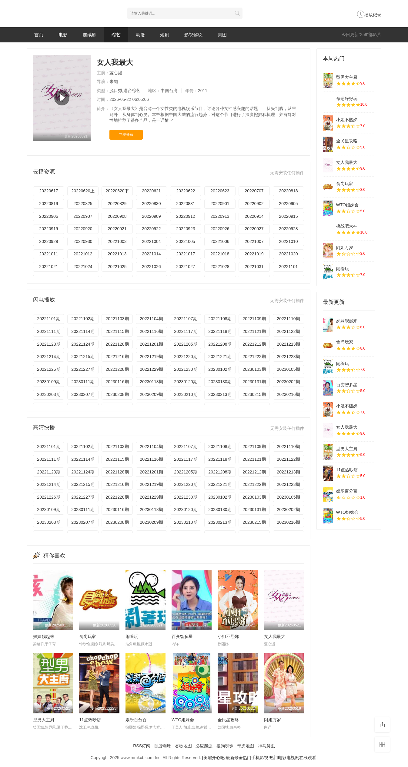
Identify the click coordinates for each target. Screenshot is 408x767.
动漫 (140, 34)
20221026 (151, 266)
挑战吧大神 (346, 226)
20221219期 (151, 356)
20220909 (151, 216)
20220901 (219, 203)
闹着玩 (131, 636)
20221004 (151, 241)
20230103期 (254, 369)
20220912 (185, 216)
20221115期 (117, 331)
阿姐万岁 (272, 719)
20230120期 (185, 381)
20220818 (288, 190)
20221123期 (48, 344)
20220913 (219, 216)
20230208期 (117, 394)
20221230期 (185, 369)
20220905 (288, 203)
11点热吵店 (90, 719)
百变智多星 (182, 636)
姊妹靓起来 (43, 636)
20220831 (185, 203)
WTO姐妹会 (183, 719)
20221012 (82, 253)
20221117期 (185, 331)
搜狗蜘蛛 (224, 745)
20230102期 (219, 369)
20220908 (117, 216)
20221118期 (219, 331)
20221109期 (254, 318)
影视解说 (193, 34)
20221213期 (288, 344)
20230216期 (288, 394)
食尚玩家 (87, 636)
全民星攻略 (228, 719)
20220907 (82, 216)
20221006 (219, 241)
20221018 (219, 253)
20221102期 (82, 318)
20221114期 (82, 331)
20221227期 (82, 369)
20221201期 (151, 344)
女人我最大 (274, 636)
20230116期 (117, 381)
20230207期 (82, 394)
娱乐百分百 (136, 719)
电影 (63, 34)
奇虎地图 (245, 745)
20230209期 (151, 394)
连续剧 (89, 34)
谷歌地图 (183, 745)
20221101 (288, 266)
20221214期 (48, 356)
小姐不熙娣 (228, 636)
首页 (38, 34)
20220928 (288, 228)
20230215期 (254, 394)
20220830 (151, 203)
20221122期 (288, 331)
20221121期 (254, 331)
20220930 (82, 241)
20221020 (288, 253)
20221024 (82, 266)
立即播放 (126, 134)
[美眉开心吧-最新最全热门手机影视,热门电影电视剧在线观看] (259, 757)
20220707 (254, 190)
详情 (167, 120)
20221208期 (219, 344)
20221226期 (48, 369)
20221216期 (117, 356)
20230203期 (48, 394)
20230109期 (48, 381)
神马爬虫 (266, 745)
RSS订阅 (141, 745)
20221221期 (219, 356)
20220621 (151, 190)
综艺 (116, 34)
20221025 (117, 266)
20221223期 (288, 356)
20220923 (185, 228)
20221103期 (117, 318)
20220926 (219, 228)
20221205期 (185, 344)
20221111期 (48, 331)
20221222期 (254, 356)
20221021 (48, 266)
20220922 (151, 228)
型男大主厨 (43, 719)
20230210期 (185, 394)
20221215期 (82, 356)
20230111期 (82, 381)
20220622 (185, 190)
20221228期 (117, 369)
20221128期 (117, 344)
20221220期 (185, 356)
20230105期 (288, 369)
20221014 (151, 253)
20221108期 (219, 318)
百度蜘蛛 (162, 745)
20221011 (48, 253)
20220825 (82, 203)
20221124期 (82, 344)
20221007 (254, 241)
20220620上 (82, 190)
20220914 (254, 216)
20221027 (185, 266)
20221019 (254, 253)
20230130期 (219, 381)
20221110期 (288, 318)
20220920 (82, 228)
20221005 (185, 241)
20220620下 (117, 190)
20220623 (219, 190)
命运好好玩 (346, 98)
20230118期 (151, 381)
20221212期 (254, 344)
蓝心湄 (115, 72)
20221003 (117, 241)
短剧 (164, 34)
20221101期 (48, 318)
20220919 (48, 228)
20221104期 (151, 318)
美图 (222, 34)
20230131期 (254, 381)
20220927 (254, 228)
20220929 (48, 241)
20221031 (254, 266)
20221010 (288, 241)
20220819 (48, 203)
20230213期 (219, 394)
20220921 (117, 228)
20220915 (288, 216)
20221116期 (151, 331)
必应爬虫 (204, 745)
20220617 (48, 190)
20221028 (219, 266)
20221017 (185, 253)
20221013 (117, 253)
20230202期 (288, 381)
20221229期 (151, 369)
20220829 (117, 203)
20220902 (254, 203)
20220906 (48, 216)
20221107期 (185, 318)
